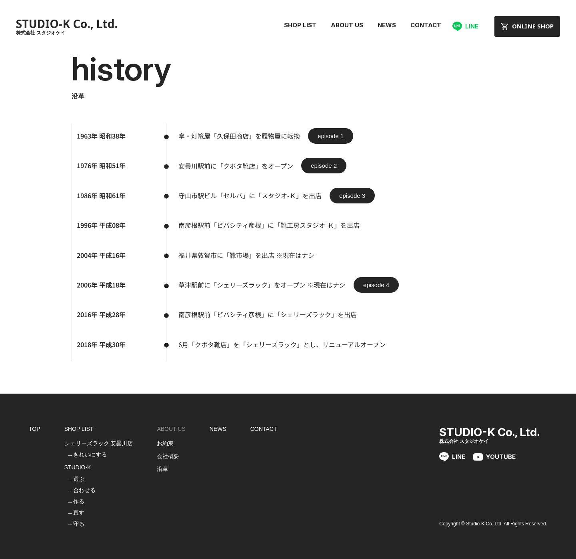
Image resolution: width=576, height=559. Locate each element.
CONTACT (425, 25)
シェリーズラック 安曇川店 (98, 443)
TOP (34, 429)
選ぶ (78, 479)
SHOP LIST (300, 25)
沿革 (162, 469)
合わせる (84, 490)
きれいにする (90, 454)
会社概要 (168, 456)
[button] (330, 136)
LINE (465, 26)
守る (78, 524)
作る (78, 501)
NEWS (387, 25)
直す (78, 512)
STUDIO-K (77, 467)
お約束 (165, 443)
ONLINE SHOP (527, 26)
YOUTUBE (494, 457)
